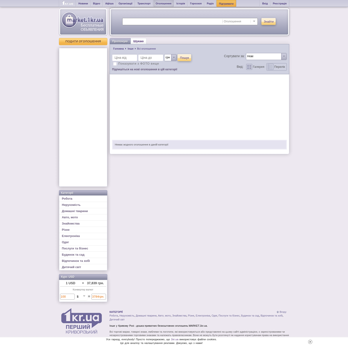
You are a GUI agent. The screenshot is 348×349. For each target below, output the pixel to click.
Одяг (65, 242)
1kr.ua (174, 339)
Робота (67, 198)
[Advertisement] (83, 117)
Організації (125, 3)
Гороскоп (196, 3)
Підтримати (226, 3)
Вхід (265, 3)
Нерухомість (71, 205)
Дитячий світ (71, 267)
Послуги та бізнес (75, 248)
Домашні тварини (75, 211)
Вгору (283, 312)
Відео (96, 3)
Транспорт (144, 3)
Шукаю (138, 41)
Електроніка (71, 236)
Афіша (109, 3)
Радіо (210, 3)
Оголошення (163, 3)
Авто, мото (70, 217)
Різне (66, 229)
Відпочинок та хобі (76, 261)
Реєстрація (280, 3)
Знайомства (71, 223)
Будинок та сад (73, 254)
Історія (180, 3)
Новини (83, 3)
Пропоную (120, 41)
